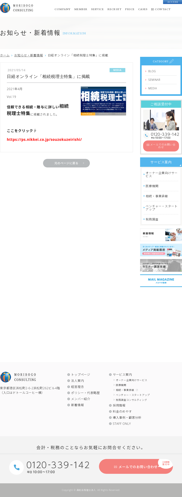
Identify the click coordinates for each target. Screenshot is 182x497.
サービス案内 (161, 162)
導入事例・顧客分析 (127, 417)
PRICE (130, 9)
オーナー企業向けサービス (161, 174)
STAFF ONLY (122, 424)
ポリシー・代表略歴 (85, 393)
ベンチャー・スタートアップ (161, 207)
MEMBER (81, 9)
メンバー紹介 (80, 399)
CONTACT (163, 9)
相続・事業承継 (157, 196)
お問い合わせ (162, 146)
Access (172, 2)
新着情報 (77, 405)
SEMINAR (154, 80)
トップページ (80, 375)
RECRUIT (114, 9)
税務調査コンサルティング (131, 400)
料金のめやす (122, 411)
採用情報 (119, 405)
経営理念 (77, 387)
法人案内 (77, 381)
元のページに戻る (66, 163)
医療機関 (152, 186)
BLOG (152, 71)
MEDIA (152, 88)
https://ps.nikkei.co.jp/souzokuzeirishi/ (44, 139)
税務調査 (152, 219)
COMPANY (63, 9)
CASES (143, 9)
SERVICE (97, 9)
